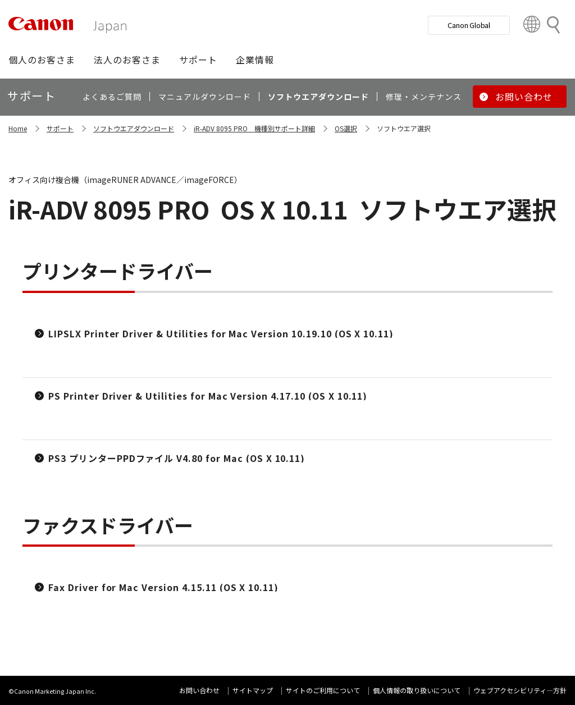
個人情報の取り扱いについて (416, 690)
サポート (60, 128)
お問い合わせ (199, 690)
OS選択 (346, 128)
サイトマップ (252, 690)
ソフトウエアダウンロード (133, 128)
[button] (41, 59)
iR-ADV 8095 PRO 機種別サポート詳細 (254, 128)
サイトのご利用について (323, 690)
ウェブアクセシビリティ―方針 (520, 690)
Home (17, 128)
